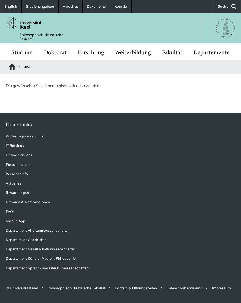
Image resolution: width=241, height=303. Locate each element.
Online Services (19, 155)
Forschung (91, 52)
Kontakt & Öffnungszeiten (136, 288)
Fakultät (172, 52)
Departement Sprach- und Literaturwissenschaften (47, 268)
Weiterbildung (133, 52)
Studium (22, 52)
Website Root (12, 67)
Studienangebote (40, 7)
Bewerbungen (17, 193)
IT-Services (15, 146)
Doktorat (55, 52)
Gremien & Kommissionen (28, 202)
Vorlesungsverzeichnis (25, 136)
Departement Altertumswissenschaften (38, 230)
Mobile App (15, 221)
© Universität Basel (22, 288)
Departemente (211, 52)
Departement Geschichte (26, 240)
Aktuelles (70, 7)
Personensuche (18, 165)
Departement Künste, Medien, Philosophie (41, 258)
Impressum (221, 288)
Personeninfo (17, 174)
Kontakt (120, 7)
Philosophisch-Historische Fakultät (41, 37)
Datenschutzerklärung (184, 288)
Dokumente (96, 7)
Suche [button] (227, 6)
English (11, 7)
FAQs (10, 212)
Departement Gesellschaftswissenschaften (41, 249)
